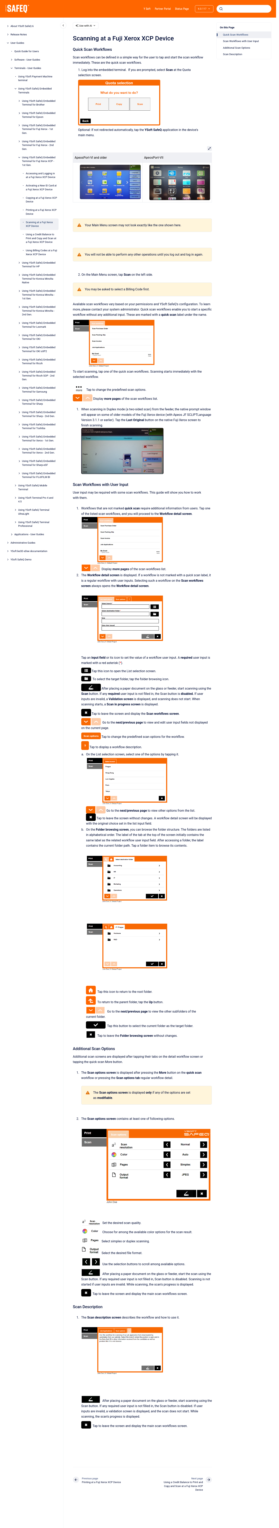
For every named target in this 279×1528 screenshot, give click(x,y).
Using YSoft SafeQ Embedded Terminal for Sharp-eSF (38, 463)
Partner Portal (163, 9)
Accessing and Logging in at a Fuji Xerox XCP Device (40, 175)
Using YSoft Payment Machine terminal (35, 78)
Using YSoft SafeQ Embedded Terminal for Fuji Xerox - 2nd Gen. (38, 145)
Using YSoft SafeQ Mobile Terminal (32, 487)
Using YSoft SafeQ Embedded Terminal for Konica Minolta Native (38, 278)
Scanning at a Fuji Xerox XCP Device (39, 224)
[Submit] (221, 9)
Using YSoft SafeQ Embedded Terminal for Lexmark (38, 324)
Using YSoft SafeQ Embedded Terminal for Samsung (38, 389)
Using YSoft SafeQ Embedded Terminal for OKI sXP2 (38, 349)
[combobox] (244, 9)
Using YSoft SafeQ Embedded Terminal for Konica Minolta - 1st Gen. (38, 294)
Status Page (182, 9)
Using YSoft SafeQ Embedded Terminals (35, 90)
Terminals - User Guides (27, 68)
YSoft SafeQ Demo (21, 559)
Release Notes (19, 34)
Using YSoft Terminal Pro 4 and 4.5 (35, 499)
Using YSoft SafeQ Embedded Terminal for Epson (38, 115)
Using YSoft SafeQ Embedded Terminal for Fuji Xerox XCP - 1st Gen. (38, 161)
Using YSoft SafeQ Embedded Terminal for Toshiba (38, 426)
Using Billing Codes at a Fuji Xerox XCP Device (41, 252)
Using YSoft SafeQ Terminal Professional (33, 524)
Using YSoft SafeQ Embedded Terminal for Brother (38, 102)
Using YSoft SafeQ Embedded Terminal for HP (38, 264)
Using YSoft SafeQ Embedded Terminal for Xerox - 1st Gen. (38, 438)
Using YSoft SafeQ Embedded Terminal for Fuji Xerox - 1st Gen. (38, 129)
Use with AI (85, 25)
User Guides (17, 42)
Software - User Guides (27, 59)
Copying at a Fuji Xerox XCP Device (41, 199)
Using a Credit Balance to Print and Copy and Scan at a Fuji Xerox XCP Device (41, 238)
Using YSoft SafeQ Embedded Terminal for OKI (38, 337)
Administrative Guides (23, 542)
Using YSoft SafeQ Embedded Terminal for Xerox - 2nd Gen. (38, 450)
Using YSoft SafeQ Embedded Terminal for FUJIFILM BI (38, 475)
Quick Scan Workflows (235, 34)
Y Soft (147, 9)
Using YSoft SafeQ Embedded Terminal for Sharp (38, 402)
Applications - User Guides (29, 534)
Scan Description (232, 54)
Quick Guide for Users (26, 51)
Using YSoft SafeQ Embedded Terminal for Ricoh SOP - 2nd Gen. (38, 375)
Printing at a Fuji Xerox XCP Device (41, 211)
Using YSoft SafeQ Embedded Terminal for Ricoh (38, 361)
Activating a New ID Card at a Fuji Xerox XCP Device (41, 187)
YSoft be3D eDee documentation (29, 551)
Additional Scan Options (236, 47)
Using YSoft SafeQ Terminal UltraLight (33, 511)
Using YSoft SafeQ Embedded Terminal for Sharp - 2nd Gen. (38, 414)
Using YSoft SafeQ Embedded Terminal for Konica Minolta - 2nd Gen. (38, 310)
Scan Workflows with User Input (241, 41)
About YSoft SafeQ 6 (22, 26)
